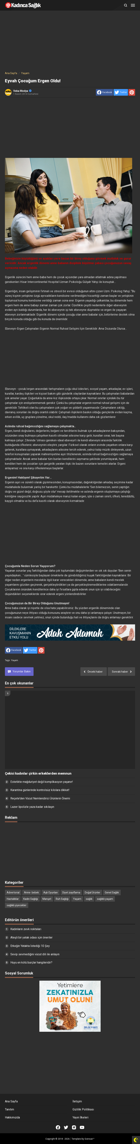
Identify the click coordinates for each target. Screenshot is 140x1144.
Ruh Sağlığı (62, 898)
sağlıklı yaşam (105, 898)
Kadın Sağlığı (30, 898)
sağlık (89, 898)
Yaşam (14, 660)
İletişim (77, 1101)
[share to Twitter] (121, 92)
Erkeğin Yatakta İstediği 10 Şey (30, 946)
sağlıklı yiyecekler (16, 905)
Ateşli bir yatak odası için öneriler (31, 937)
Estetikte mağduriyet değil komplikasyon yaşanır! (41, 782)
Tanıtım (9, 1109)
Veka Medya (22, 90)
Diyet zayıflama (71, 892)
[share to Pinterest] (132, 92)
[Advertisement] (70, 41)
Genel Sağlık (112, 892)
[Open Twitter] (66, 1127)
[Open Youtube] (82, 1127)
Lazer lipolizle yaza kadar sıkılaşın (32, 807)
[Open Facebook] (58, 1127)
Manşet (46, 898)
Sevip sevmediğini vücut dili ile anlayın (34, 954)
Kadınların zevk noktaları (25, 929)
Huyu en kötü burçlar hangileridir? (31, 962)
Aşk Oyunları (50, 892)
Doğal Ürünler (92, 892)
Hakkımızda (12, 1117)
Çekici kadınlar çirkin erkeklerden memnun (38, 773)
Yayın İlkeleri (80, 1117)
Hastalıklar (13, 898)
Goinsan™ (89, 1139)
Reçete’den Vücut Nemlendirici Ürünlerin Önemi (40, 798)
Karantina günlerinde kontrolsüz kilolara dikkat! (39, 790)
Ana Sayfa (11, 1101)
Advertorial (13, 892)
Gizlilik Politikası (83, 1109)
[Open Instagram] (74, 1127)
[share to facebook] (104, 92)
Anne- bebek (31, 892)
